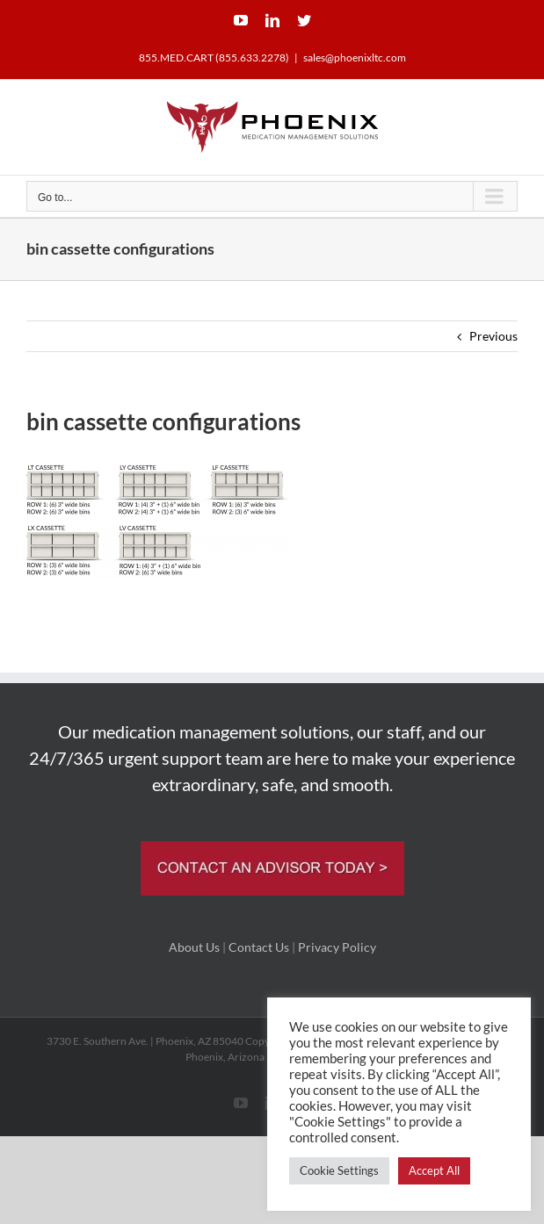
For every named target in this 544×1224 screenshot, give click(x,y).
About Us (194, 947)
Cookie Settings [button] (339, 1170)
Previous (493, 335)
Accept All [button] (434, 1170)
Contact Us (258, 947)
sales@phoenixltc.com (354, 57)
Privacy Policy (337, 947)
